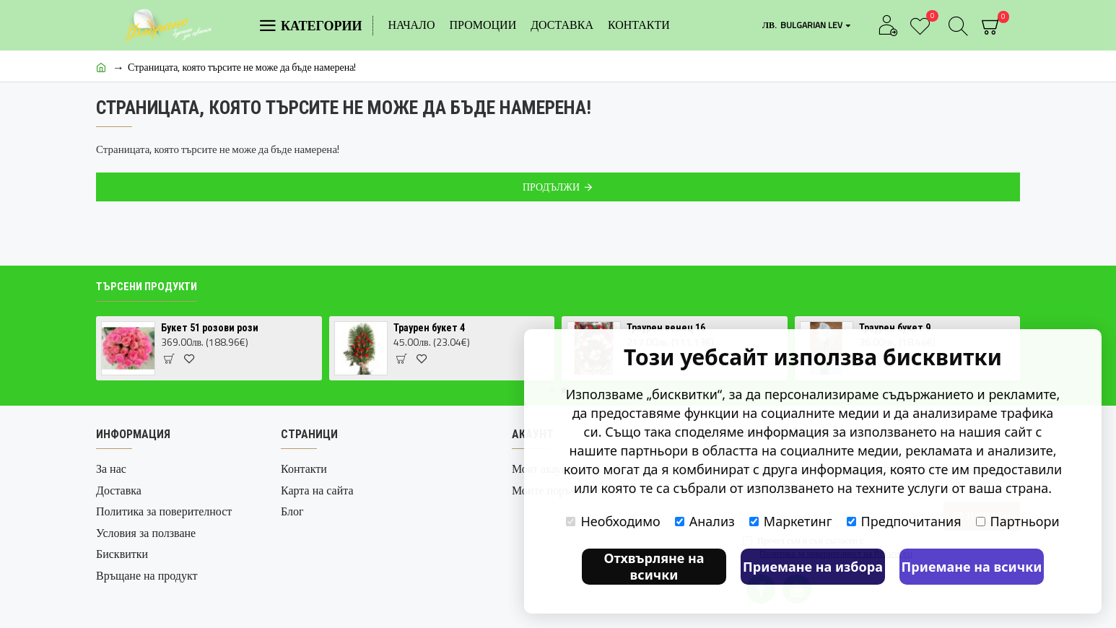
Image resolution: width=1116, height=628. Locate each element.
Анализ (705, 521)
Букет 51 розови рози (209, 327)
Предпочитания (904, 521)
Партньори (1018, 521)
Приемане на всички (972, 566)
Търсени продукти (146, 286)
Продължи (551, 186)
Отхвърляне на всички (653, 566)
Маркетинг (790, 521)
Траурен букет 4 (429, 327)
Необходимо (613, 521)
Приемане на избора (813, 566)
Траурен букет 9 (894, 327)
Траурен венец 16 (666, 327)
